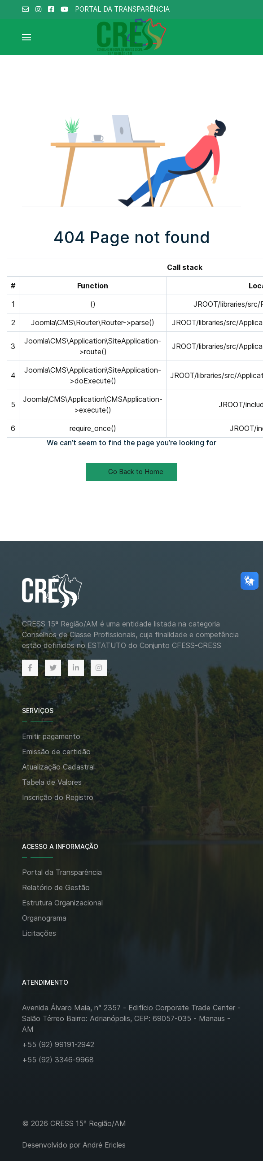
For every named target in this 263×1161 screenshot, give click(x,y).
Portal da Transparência (62, 872)
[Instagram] (99, 668)
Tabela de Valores (52, 782)
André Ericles (104, 1144)
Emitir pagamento (51, 736)
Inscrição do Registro (57, 797)
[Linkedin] (76, 668)
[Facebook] (30, 668)
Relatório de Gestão (56, 887)
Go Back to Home (131, 471)
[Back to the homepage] (61, 591)
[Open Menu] (26, 37)
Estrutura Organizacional (62, 902)
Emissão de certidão (56, 751)
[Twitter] (53, 668)
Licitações (39, 933)
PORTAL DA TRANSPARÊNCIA (122, 9)
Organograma (44, 917)
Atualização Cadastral (58, 766)
